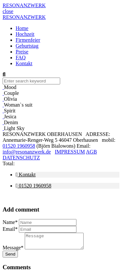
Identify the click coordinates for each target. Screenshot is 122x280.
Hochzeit (25, 34)
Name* (10, 222)
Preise (22, 51)
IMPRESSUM (70, 152)
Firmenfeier (28, 40)
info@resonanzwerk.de (27, 152)
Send (10, 257)
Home (22, 28)
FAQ (21, 57)
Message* (13, 250)
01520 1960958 (19, 146)
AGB (91, 152)
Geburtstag (27, 46)
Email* (10, 229)
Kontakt (24, 63)
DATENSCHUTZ (21, 157)
